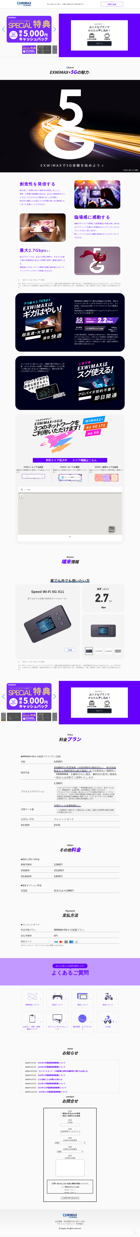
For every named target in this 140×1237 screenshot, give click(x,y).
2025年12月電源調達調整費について (52, 1088)
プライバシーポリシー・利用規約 (70, 1227)
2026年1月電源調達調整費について (51, 1083)
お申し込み (112, 4)
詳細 (70, 650)
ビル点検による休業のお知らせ (50, 1079)
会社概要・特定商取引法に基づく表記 (70, 1225)
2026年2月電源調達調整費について (51, 1075)
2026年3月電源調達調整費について (51, 1067)
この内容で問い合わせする (70, 1201)
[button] (3, 29)
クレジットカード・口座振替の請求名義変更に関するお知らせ (63, 1071)
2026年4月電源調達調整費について (51, 1063)
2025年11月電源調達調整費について (53, 1092)
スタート (99, 43)
